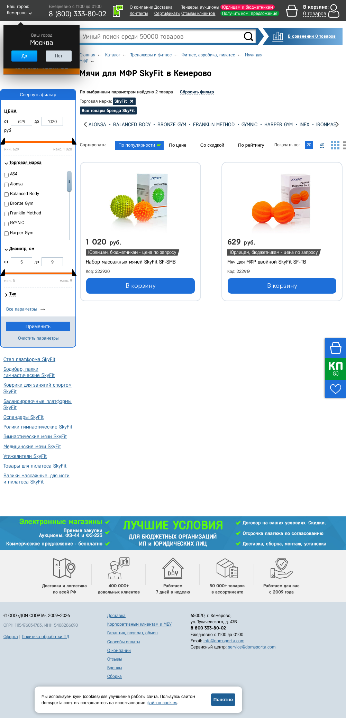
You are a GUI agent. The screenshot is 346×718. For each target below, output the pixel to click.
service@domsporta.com (251, 647)
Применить (38, 326)
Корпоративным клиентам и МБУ (139, 624)
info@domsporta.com (223, 640)
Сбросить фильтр (197, 92)
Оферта (10, 636)
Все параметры (21, 309)
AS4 (13, 174)
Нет (58, 55)
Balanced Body (132, 124)
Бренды (114, 667)
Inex (304, 124)
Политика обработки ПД (45, 636)
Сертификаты (167, 13)
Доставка (163, 7)
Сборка (114, 676)
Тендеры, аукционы (200, 7)
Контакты (139, 13)
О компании (141, 7)
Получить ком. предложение (249, 13)
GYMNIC (249, 124)
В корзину (141, 285)
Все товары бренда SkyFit (108, 110)
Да (24, 55)
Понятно (223, 699)
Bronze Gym (171, 124)
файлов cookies (162, 702)
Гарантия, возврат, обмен (132, 632)
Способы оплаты (123, 641)
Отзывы (114, 659)
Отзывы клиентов (198, 13)
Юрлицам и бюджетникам (247, 7)
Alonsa (97, 124)
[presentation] (85, 124)
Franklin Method (214, 124)
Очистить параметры (38, 338)
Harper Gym (278, 124)
